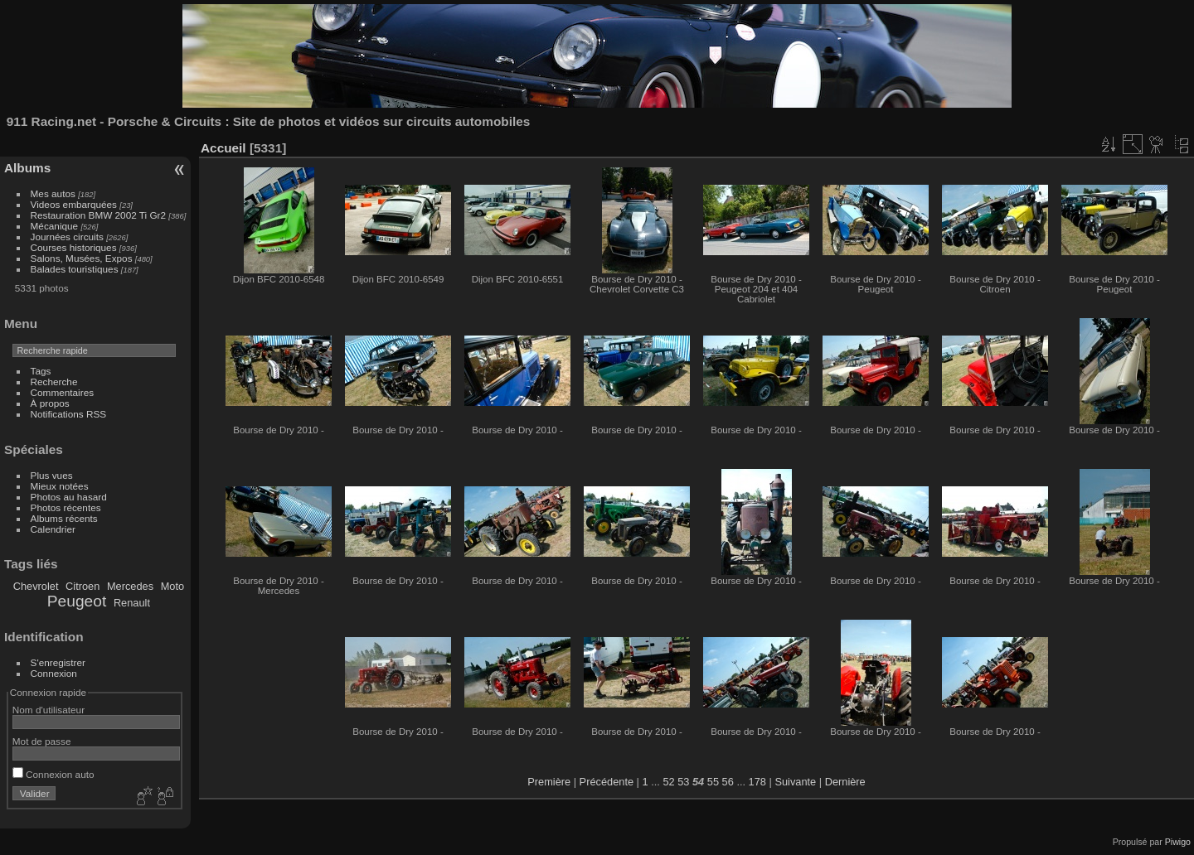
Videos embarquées (74, 204)
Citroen (83, 586)
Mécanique (55, 225)
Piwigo (1178, 842)
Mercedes (130, 586)
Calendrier (53, 529)
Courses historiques (74, 247)
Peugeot (77, 601)
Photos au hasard (69, 496)
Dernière (845, 781)
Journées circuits (67, 236)
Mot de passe (41, 741)
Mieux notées (60, 486)
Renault (132, 603)
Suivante (795, 781)
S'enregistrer (58, 662)
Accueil (223, 148)
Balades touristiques (75, 268)
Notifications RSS (69, 413)
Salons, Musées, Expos (82, 258)
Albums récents (64, 518)
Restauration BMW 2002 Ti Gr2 (98, 215)
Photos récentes (66, 507)
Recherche (54, 381)
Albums (27, 168)
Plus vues (52, 475)
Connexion (54, 673)
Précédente (606, 781)
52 (668, 781)
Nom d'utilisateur (48, 709)
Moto (172, 586)
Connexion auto (53, 774)
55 (713, 781)
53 (683, 781)
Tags (41, 370)
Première (548, 781)
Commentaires (63, 392)
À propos (50, 403)
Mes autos (53, 193)
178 (757, 781)
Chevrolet (36, 586)
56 (728, 781)
